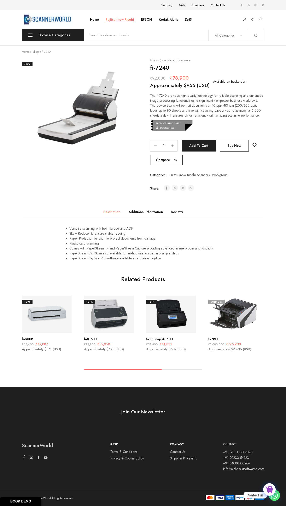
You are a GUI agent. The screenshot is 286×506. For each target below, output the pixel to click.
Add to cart (198, 145)
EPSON (146, 19)
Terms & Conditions (124, 451)
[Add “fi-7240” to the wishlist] (254, 145)
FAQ (182, 5)
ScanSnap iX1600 (159, 339)
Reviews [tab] (177, 212)
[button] (166, 160)
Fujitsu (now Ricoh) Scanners (170, 60)
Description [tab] (111, 212)
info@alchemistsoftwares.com (243, 469)
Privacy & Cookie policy (127, 458)
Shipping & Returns (183, 458)
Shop (36, 52)
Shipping (166, 5)
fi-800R (27, 339)
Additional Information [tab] (146, 212)
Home (94, 19)
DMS (188, 19)
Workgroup (220, 175)
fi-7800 (213, 339)
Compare (197, 5)
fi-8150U (90, 339)
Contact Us (218, 5)
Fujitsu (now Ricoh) (120, 19)
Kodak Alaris (168, 19)
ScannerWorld (37, 445)
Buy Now (234, 145)
